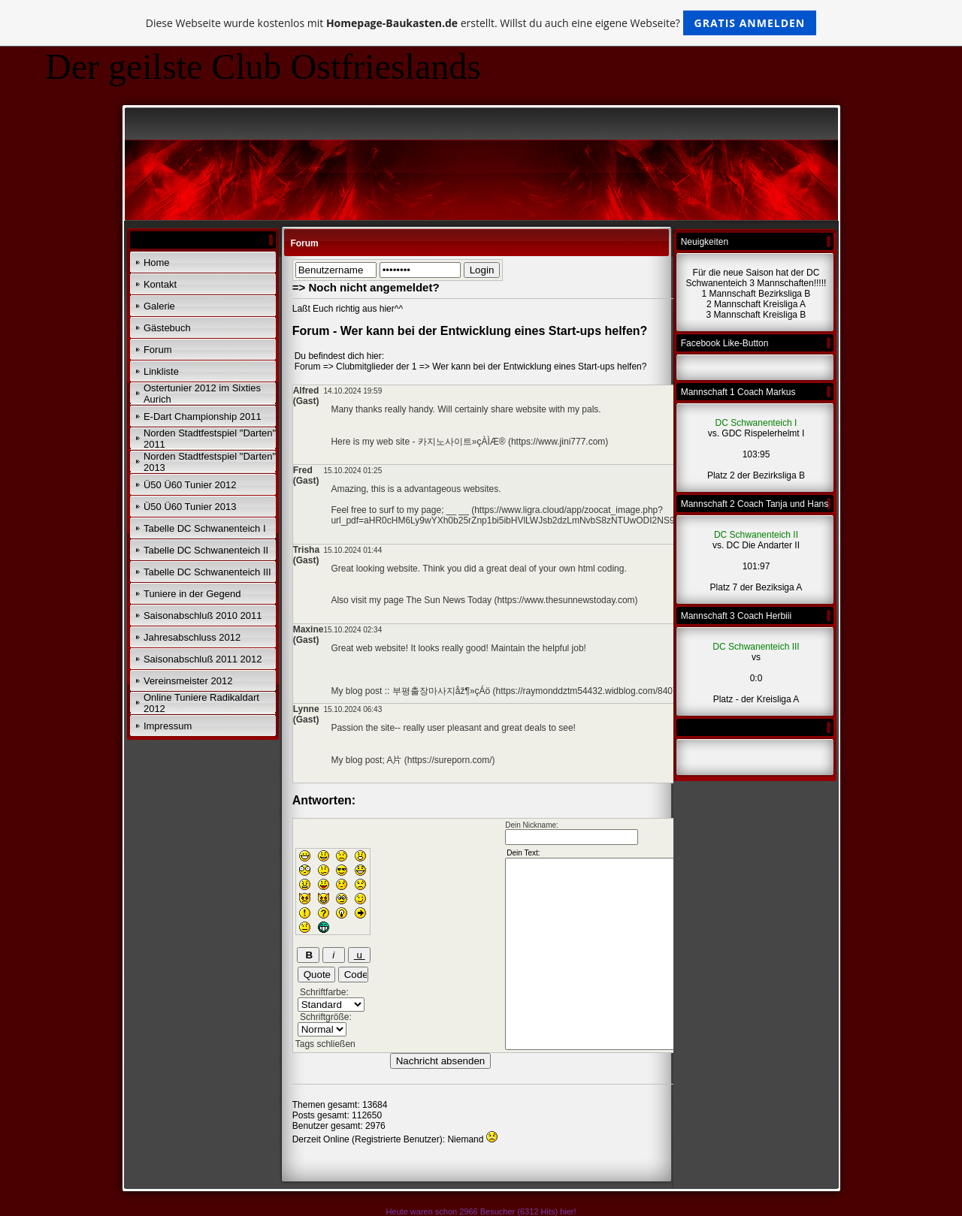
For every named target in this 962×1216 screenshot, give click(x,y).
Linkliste (161, 371)
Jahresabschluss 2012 (192, 637)
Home (157, 262)
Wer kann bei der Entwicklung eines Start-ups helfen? (539, 366)
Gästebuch (167, 327)
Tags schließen (325, 1044)
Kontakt (160, 284)
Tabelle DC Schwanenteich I (205, 528)
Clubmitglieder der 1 (376, 366)
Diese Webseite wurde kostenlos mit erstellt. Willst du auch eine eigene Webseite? (481, 23)
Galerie (159, 306)
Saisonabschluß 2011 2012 (203, 659)
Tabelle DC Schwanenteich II (206, 550)
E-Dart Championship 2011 (203, 416)
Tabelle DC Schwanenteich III (207, 572)
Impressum (168, 726)
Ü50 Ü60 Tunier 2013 (190, 506)
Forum (158, 349)
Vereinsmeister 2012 (188, 680)
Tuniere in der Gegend (192, 593)
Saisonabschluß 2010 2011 (203, 615)
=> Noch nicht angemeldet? (366, 287)
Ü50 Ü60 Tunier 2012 (190, 484)
